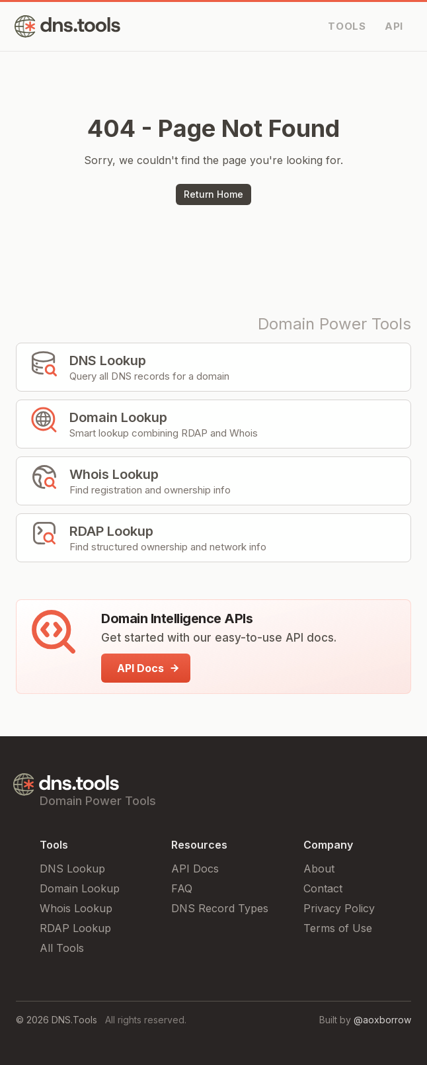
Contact (322, 888)
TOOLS (347, 26)
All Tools (62, 948)
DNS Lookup (72, 868)
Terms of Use (337, 928)
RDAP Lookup (75, 928)
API (394, 26)
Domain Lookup (80, 888)
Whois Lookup (76, 908)
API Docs (195, 868)
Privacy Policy (339, 908)
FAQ (181, 888)
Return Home (213, 194)
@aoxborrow (382, 1019)
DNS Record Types (219, 908)
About (318, 868)
